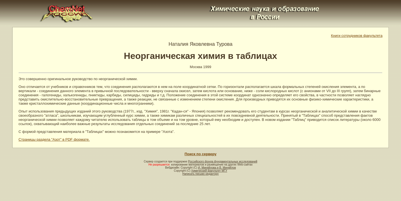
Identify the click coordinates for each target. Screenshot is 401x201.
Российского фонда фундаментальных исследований (222, 161)
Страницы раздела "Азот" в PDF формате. (54, 139)
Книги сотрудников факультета (356, 36)
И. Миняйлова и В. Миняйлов (217, 167)
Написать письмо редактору (200, 173)
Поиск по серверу (200, 154)
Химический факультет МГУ (209, 170)
